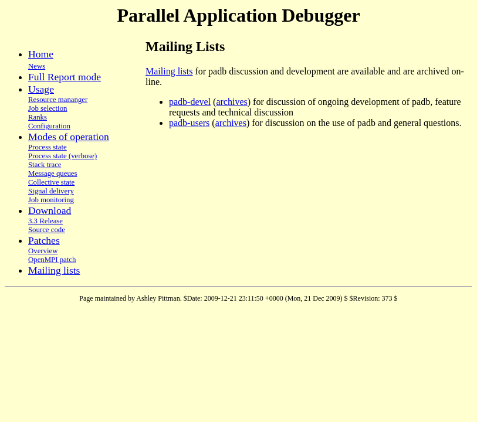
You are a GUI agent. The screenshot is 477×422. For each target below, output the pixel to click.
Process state (47, 147)
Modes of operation (68, 136)
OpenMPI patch (52, 260)
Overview (42, 251)
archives (231, 102)
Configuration (49, 126)
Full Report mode (64, 77)
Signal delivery (51, 191)
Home (40, 54)
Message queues (52, 173)
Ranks (37, 117)
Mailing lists (54, 270)
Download (49, 210)
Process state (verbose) (62, 156)
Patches (44, 240)
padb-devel (190, 102)
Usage (41, 89)
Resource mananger (57, 100)
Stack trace (45, 165)
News (36, 66)
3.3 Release (45, 221)
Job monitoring (51, 200)
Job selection (47, 108)
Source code (46, 230)
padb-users (189, 123)
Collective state (51, 182)
